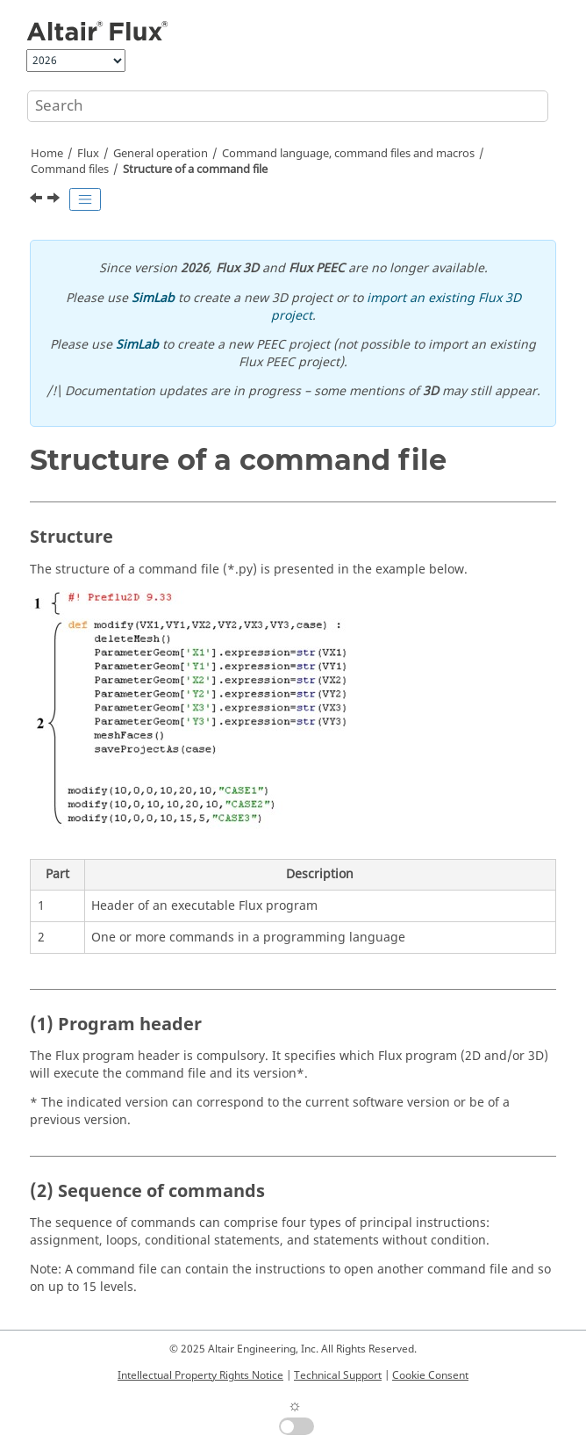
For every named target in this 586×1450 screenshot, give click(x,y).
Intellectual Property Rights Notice (200, 1375)
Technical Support (338, 1375)
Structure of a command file (195, 169)
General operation (160, 154)
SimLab (153, 298)
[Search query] (287, 106)
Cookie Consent (430, 1375)
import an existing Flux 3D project (396, 307)
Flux (88, 154)
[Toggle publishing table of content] (85, 199)
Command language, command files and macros (348, 154)
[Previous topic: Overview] (38, 200)
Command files (70, 169)
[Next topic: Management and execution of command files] (55, 200)
